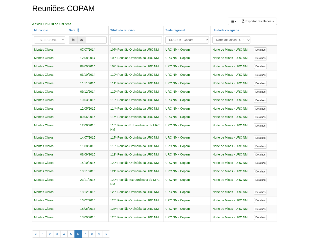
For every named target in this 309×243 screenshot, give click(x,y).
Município (41, 30)
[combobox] (49, 40)
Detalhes (260, 49)
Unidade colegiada (225, 30)
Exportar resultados (258, 21)
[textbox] (48, 40)
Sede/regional (175, 30)
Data (72, 30)
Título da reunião (122, 30)
